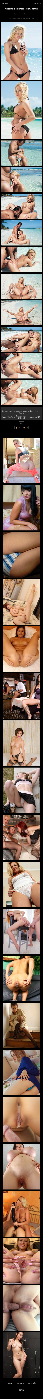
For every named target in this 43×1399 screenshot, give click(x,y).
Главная (5, 3)
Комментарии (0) (7, 431)
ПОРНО (21, 1390)
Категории (37, 3)
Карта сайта (32, 1383)
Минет (21, 423)
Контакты (20, 1383)
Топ (27, 3)
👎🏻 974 (25, 428)
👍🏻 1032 (18, 428)
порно (19, 3)
